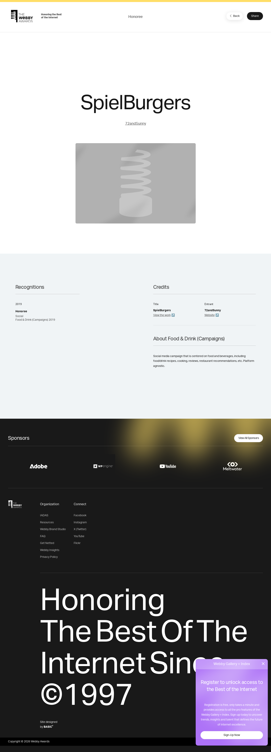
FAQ (42, 536)
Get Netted (47, 543)
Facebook (80, 515)
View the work (162, 315)
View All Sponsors (248, 438)
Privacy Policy (49, 557)
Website (210, 315)
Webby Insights (49, 550)
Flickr (77, 543)
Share (255, 16)
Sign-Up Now (232, 735)
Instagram (80, 522)
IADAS (44, 515)
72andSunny (135, 124)
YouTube (79, 536)
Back (234, 16)
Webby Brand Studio (53, 529)
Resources (47, 522)
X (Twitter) (80, 529)
